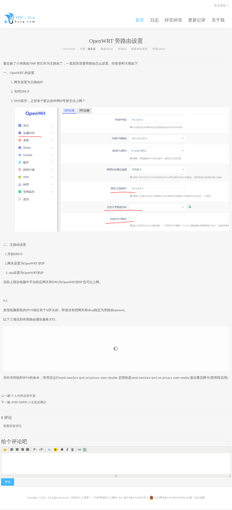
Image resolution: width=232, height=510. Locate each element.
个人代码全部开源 (23, 397)
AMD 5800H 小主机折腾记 (28, 403)
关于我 (217, 19)
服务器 (92, 49)
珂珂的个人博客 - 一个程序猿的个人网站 (22, 18)
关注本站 (221, 5)
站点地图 (199, 498)
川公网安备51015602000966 (169, 498)
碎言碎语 (172, 19)
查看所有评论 (12, 427)
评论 (8, 483)
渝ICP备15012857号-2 (136, 498)
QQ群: (189, 498)
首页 (137, 19)
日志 (152, 19)
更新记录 (196, 19)
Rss (120, 498)
